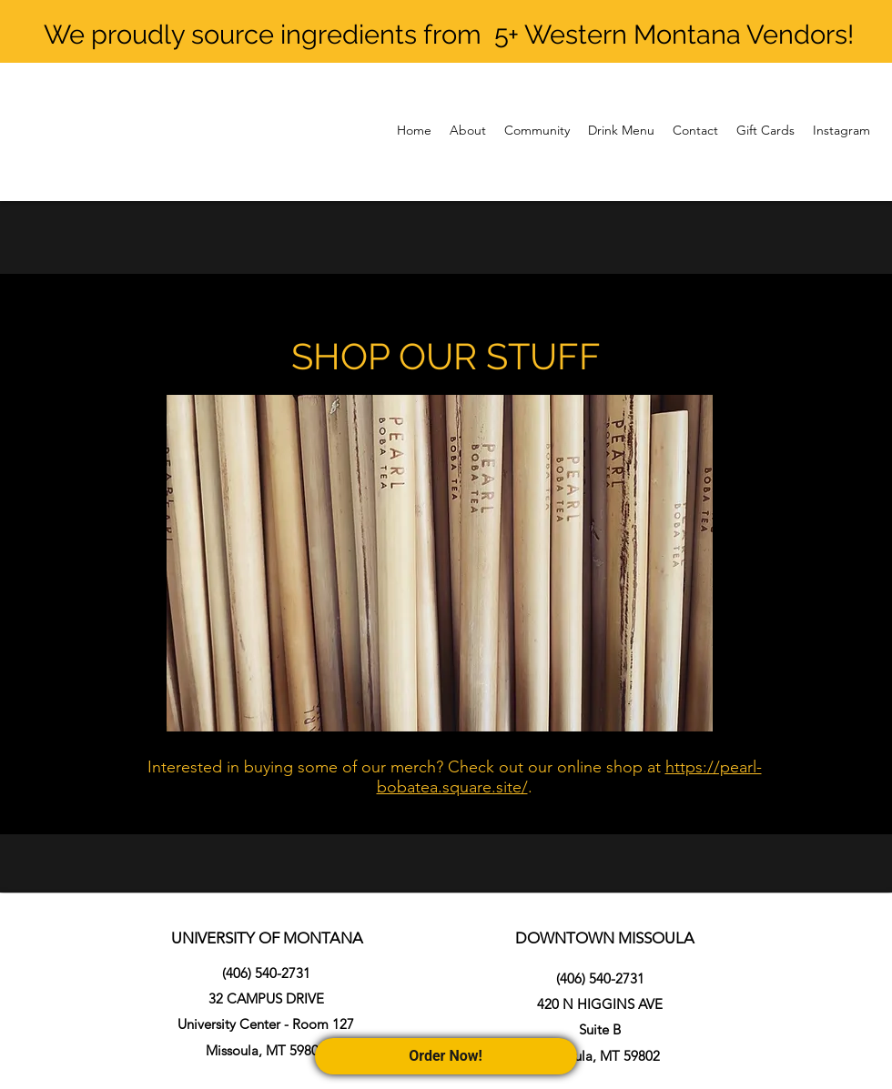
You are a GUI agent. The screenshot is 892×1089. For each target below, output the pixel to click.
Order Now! (446, 1055)
